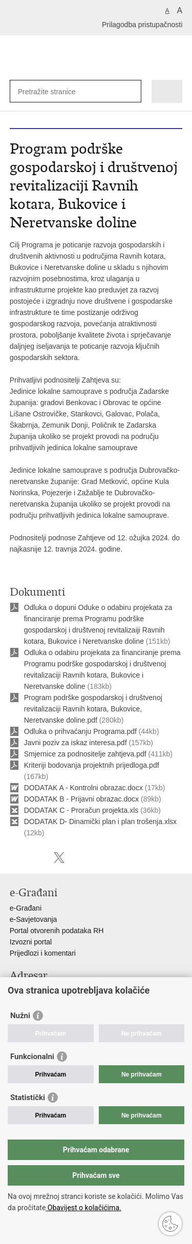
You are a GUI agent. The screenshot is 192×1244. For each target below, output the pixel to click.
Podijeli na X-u (59, 857)
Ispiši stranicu (15, 857)
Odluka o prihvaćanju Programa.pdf (80, 731)
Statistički (27, 1097)
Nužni (20, 1015)
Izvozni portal (31, 942)
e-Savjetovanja (33, 919)
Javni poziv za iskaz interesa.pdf (75, 743)
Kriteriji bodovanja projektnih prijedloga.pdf (91, 765)
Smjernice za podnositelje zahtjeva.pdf (85, 754)
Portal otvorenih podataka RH (57, 930)
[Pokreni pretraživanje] (131, 91)
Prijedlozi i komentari (43, 953)
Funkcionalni (32, 1056)
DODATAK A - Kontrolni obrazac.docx (83, 788)
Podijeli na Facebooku (37, 857)
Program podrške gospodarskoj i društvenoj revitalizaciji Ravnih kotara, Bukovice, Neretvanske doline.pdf (93, 708)
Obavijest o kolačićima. (83, 1208)
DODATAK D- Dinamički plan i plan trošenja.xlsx (100, 821)
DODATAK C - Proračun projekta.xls (81, 810)
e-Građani (25, 908)
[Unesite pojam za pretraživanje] (55, 91)
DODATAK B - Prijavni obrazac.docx (81, 799)
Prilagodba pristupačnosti (142, 24)
